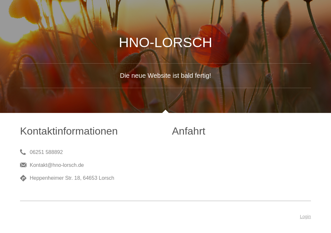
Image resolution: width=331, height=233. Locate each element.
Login (305, 216)
